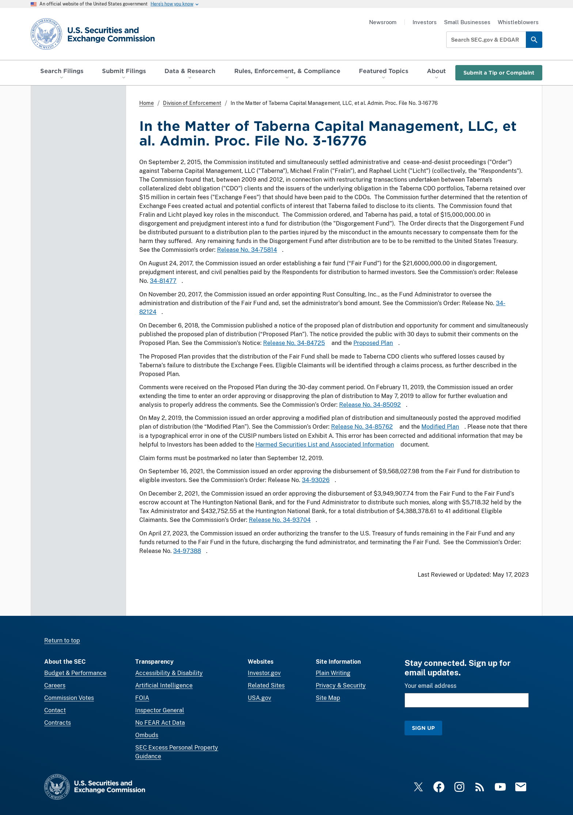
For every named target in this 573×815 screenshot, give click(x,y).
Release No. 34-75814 (247, 249)
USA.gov (259, 697)
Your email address (430, 685)
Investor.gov (264, 673)
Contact (55, 710)
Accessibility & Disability (169, 673)
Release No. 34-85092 (370, 404)
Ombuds (146, 735)
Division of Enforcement (192, 103)
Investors (425, 22)
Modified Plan (440, 427)
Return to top (62, 640)
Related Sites (266, 685)
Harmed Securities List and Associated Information (324, 444)
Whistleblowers (518, 22)
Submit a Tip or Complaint (498, 72)
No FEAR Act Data (160, 722)
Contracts (57, 722)
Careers (54, 685)
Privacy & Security (341, 685)
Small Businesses (467, 22)
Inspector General (159, 710)
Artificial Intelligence (164, 685)
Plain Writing (333, 673)
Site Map (328, 697)
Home (146, 103)
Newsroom (382, 22)
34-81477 (163, 280)
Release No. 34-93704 (280, 519)
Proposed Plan (373, 343)
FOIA (142, 697)
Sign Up (423, 728)
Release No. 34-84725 (294, 343)
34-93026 (316, 480)
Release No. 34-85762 (362, 427)
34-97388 (187, 550)
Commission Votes (69, 697)
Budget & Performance (75, 673)
